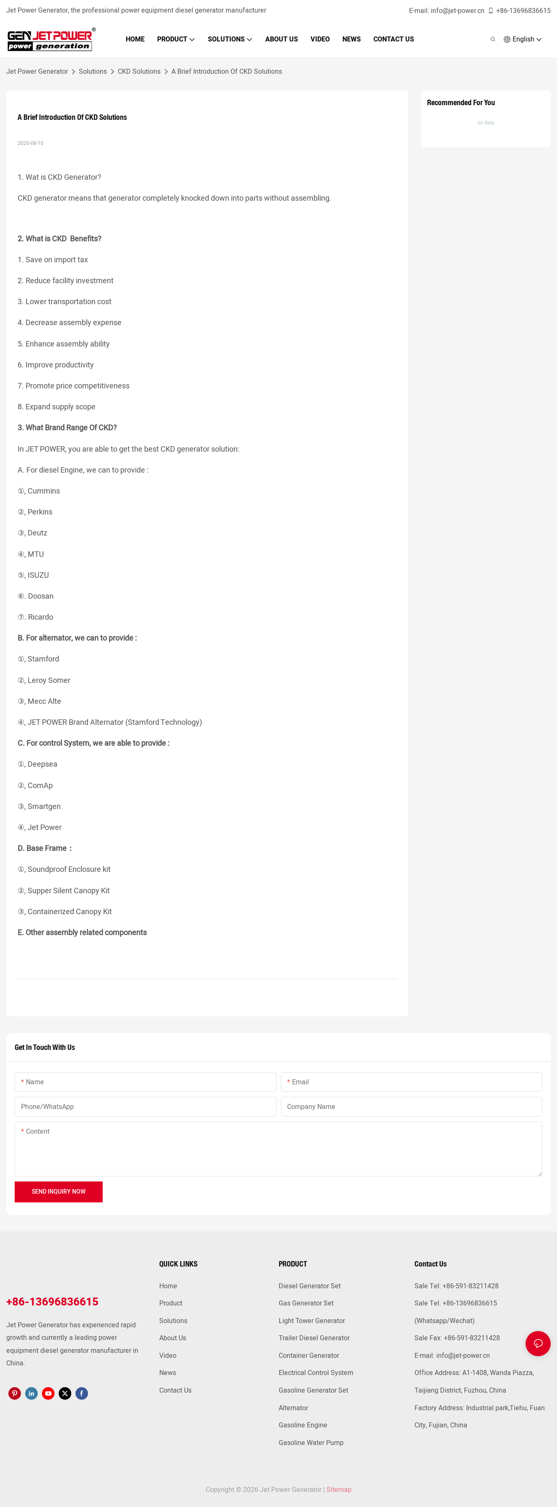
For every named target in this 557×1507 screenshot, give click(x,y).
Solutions (93, 72)
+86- (498, 11)
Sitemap (339, 1490)
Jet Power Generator (37, 72)
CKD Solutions (139, 72)
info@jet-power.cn (457, 11)
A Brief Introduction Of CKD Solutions (226, 72)
